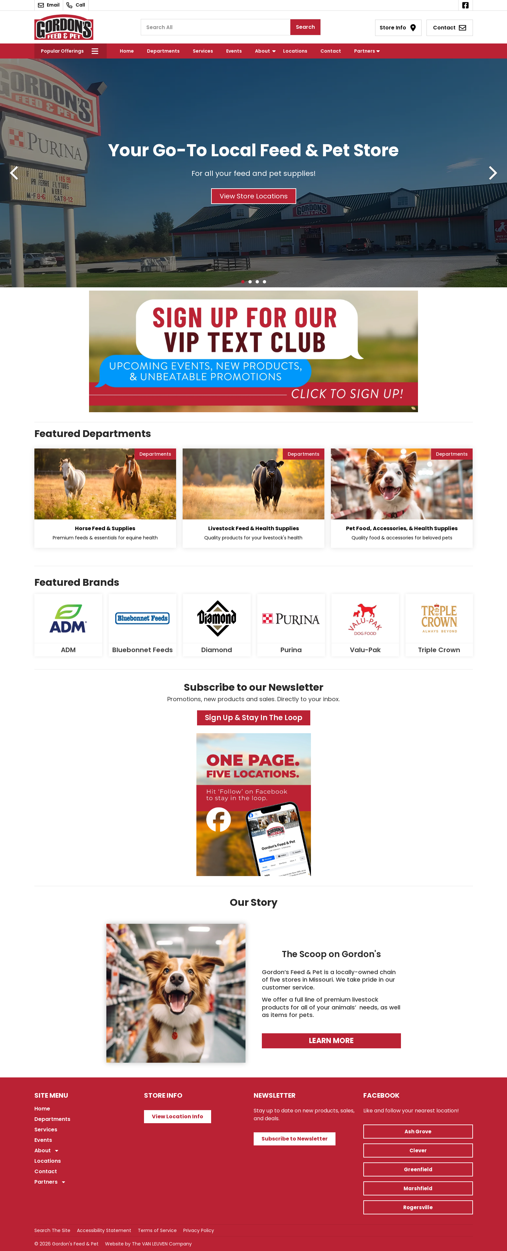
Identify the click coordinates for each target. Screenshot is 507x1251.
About (262, 51)
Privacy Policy (198, 1230)
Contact (330, 51)
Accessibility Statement (104, 1230)
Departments (163, 51)
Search (305, 27)
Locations (295, 51)
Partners (364, 51)
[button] (14, 173)
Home (127, 51)
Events (234, 51)
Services (203, 51)
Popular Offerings (62, 51)
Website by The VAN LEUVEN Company (148, 1244)
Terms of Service (157, 1230)
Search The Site (52, 1230)
